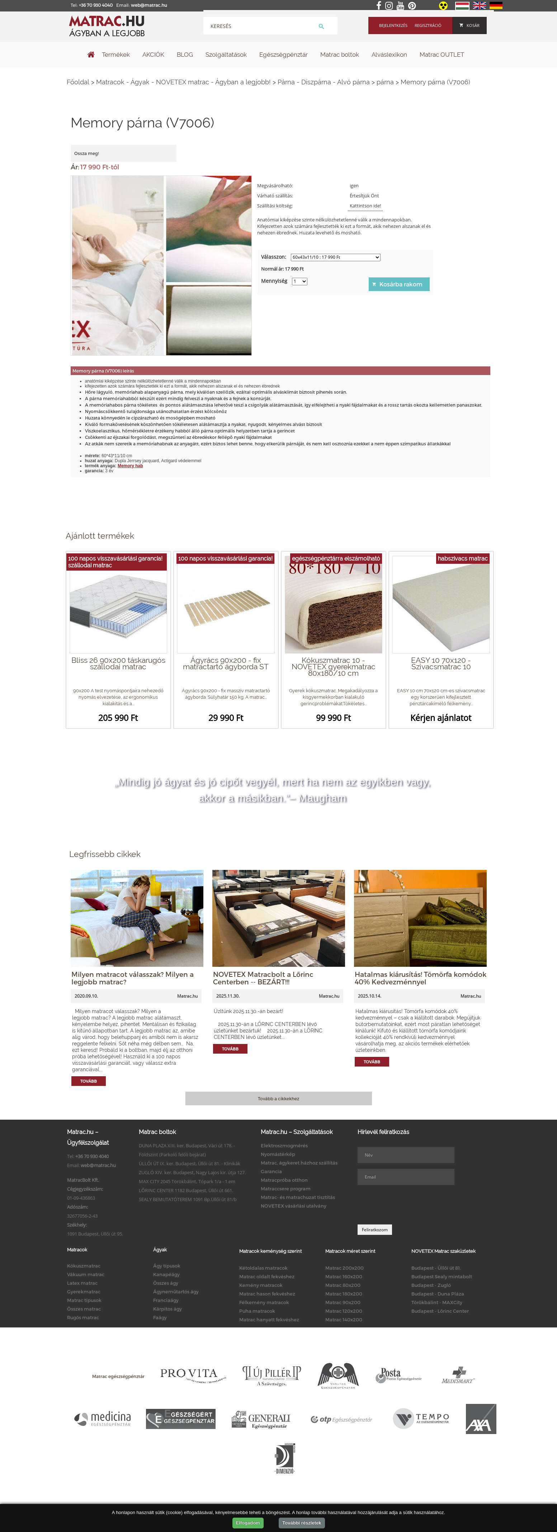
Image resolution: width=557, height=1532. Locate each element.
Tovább (88, 1081)
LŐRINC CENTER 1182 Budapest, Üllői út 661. (186, 1190)
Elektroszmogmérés (284, 1145)
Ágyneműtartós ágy (176, 1291)
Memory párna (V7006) (435, 82)
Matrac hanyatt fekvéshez (269, 1319)
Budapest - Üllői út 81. (436, 1268)
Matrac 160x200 (343, 1276)
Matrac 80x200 (342, 1285)
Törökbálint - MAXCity (436, 1302)
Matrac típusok (84, 1300)
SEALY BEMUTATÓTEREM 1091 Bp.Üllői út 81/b (188, 1199)
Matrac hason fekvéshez (267, 1294)
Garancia (271, 1171)
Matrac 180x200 (343, 1294)
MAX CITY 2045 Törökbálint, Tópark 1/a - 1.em (187, 1181)
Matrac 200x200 (344, 1268)
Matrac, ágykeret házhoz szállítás (299, 1163)
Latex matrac (82, 1283)
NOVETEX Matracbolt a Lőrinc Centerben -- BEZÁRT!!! (263, 978)
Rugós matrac (83, 1317)
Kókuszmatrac (83, 1266)
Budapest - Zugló (431, 1285)
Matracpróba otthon (284, 1180)
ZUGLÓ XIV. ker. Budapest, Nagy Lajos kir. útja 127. (192, 1172)
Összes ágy (165, 1283)
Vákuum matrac (85, 1274)
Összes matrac (84, 1309)
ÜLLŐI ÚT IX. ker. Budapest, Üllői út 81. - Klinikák (189, 1163)
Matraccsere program (286, 1188)
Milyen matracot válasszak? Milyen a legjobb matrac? (132, 978)
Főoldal (78, 82)
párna (385, 82)
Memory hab (130, 465)
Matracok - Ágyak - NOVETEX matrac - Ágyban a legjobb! (183, 82)
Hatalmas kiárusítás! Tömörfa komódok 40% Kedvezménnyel (420, 978)
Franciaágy (166, 1300)
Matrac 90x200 (342, 1302)
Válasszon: (273, 256)
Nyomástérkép (278, 1154)
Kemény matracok (261, 1285)
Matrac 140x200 (343, 1319)
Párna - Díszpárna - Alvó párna (324, 82)
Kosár (469, 25)
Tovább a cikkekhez (278, 1098)
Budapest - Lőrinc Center (440, 1311)
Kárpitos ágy (167, 1309)
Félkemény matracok (264, 1302)
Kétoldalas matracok (263, 1268)
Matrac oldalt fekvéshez (266, 1276)
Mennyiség (274, 280)
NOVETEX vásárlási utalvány (293, 1206)
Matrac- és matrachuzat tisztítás (298, 1197)
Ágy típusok (166, 1266)
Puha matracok (257, 1311)
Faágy (160, 1317)
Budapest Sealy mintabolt (441, 1276)
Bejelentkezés (393, 25)
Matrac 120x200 (343, 1311)
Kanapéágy (166, 1274)
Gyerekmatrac (83, 1291)
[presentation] (412, 1205)
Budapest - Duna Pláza (437, 1294)
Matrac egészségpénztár (118, 1376)
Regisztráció (428, 25)
